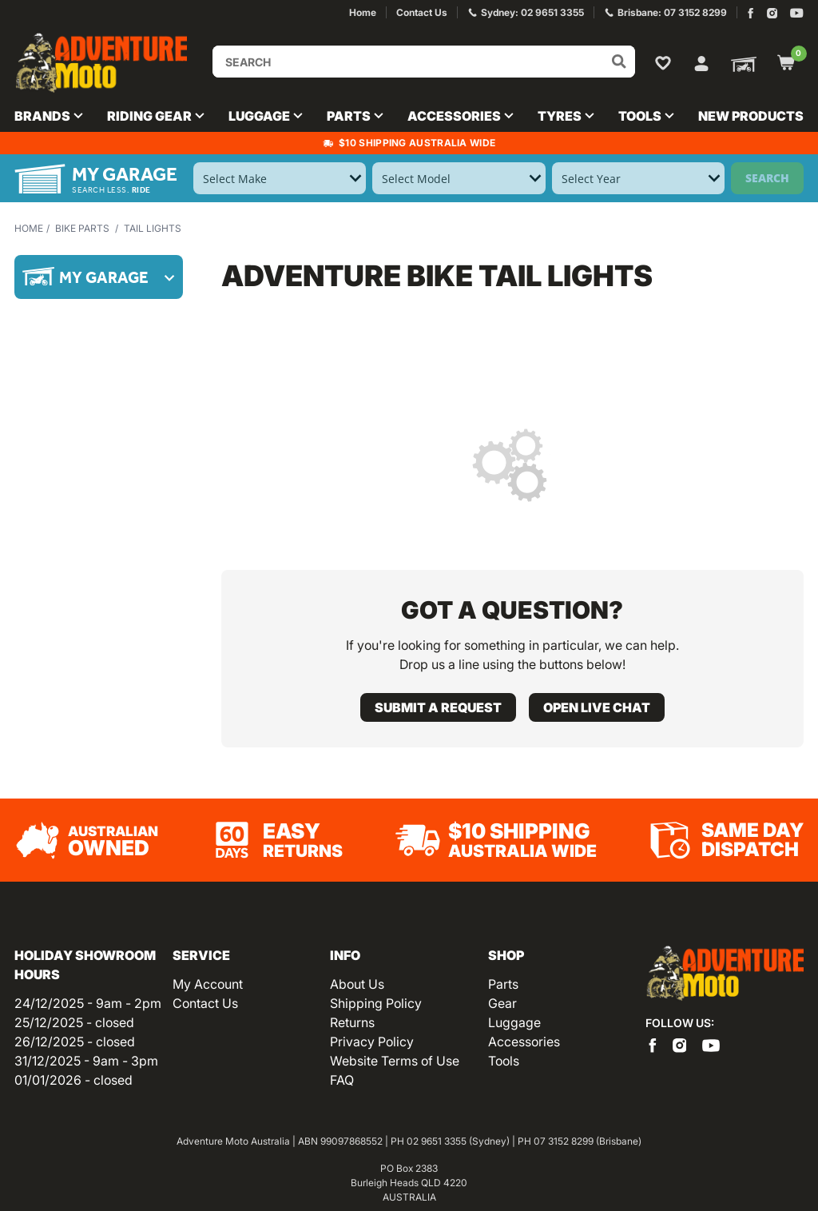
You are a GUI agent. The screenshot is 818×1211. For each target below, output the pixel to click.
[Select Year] (638, 178)
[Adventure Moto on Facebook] (750, 13)
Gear (502, 1003)
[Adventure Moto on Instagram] (772, 13)
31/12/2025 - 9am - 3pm (86, 1061)
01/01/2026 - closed (73, 1080)
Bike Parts (82, 228)
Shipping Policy (376, 1003)
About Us (357, 984)
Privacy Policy (372, 1042)
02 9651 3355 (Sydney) (458, 1141)
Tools (503, 1061)
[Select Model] (458, 178)
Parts (503, 984)
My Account (208, 984)
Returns (352, 1022)
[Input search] (423, 62)
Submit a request (438, 707)
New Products (751, 116)
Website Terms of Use (394, 1061)
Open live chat (596, 707)
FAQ (342, 1080)
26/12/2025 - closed (74, 1042)
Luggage (514, 1022)
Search (767, 177)
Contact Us (205, 1003)
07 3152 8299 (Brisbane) (587, 1141)
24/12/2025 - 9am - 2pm (87, 1003)
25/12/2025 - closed (74, 1022)
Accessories (524, 1042)
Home (28, 228)
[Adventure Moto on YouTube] (797, 13)
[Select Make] (279, 178)
